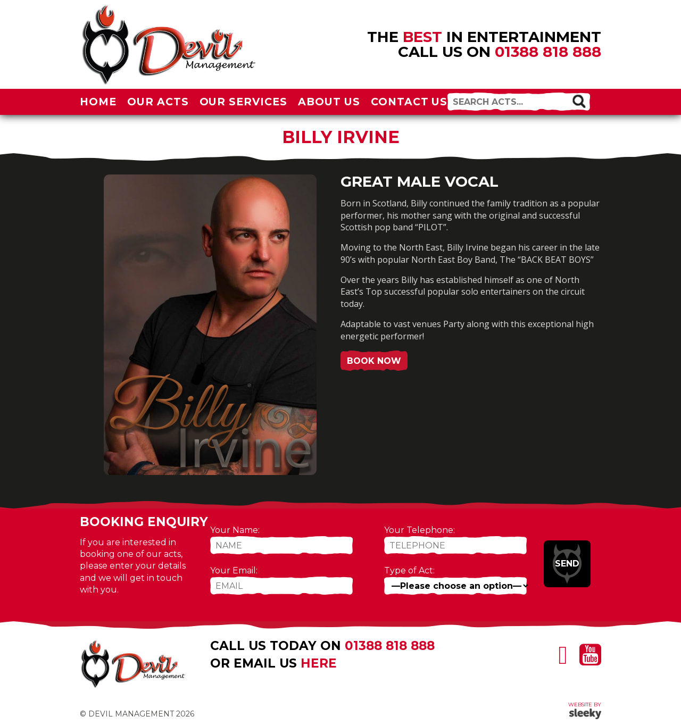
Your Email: (234, 570)
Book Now (374, 361)
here (319, 663)
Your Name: (235, 530)
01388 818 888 (548, 52)
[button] (579, 101)
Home (98, 101)
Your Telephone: (419, 530)
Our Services (244, 101)
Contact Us (409, 101)
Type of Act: (409, 570)
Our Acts (158, 101)
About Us (329, 101)
